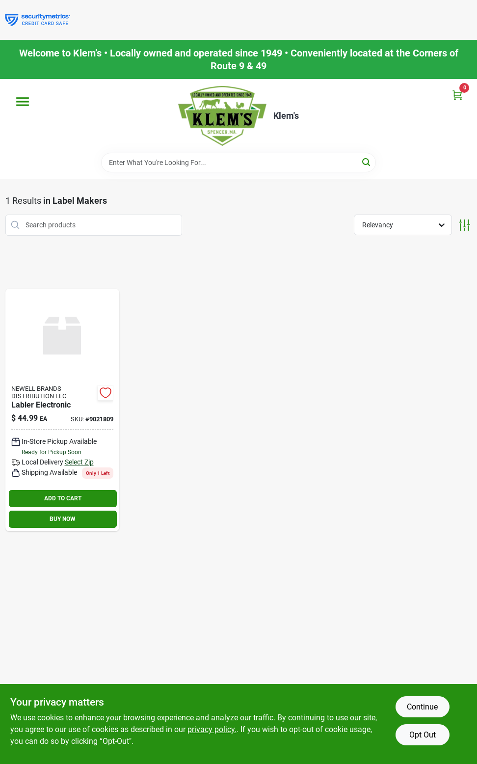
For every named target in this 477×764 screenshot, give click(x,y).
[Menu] (22, 101)
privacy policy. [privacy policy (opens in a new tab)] (212, 729)
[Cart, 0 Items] (457, 95)
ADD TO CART (62, 498)
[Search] (367, 162)
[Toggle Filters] (464, 225)
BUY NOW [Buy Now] (63, 519)
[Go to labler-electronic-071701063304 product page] (62, 410)
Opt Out (422, 734)
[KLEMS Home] (222, 116)
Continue (422, 706)
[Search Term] (238, 162)
